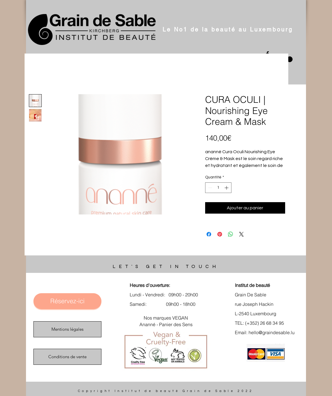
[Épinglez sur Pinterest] (219, 234)
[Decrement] (209, 188)
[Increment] (227, 188)
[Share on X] (241, 234)
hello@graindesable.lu (272, 332)
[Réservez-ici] (67, 301)
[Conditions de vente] (67, 357)
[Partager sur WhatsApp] (230, 234)
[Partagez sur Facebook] (208, 234)
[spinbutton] (218, 188)
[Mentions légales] (67, 329)
